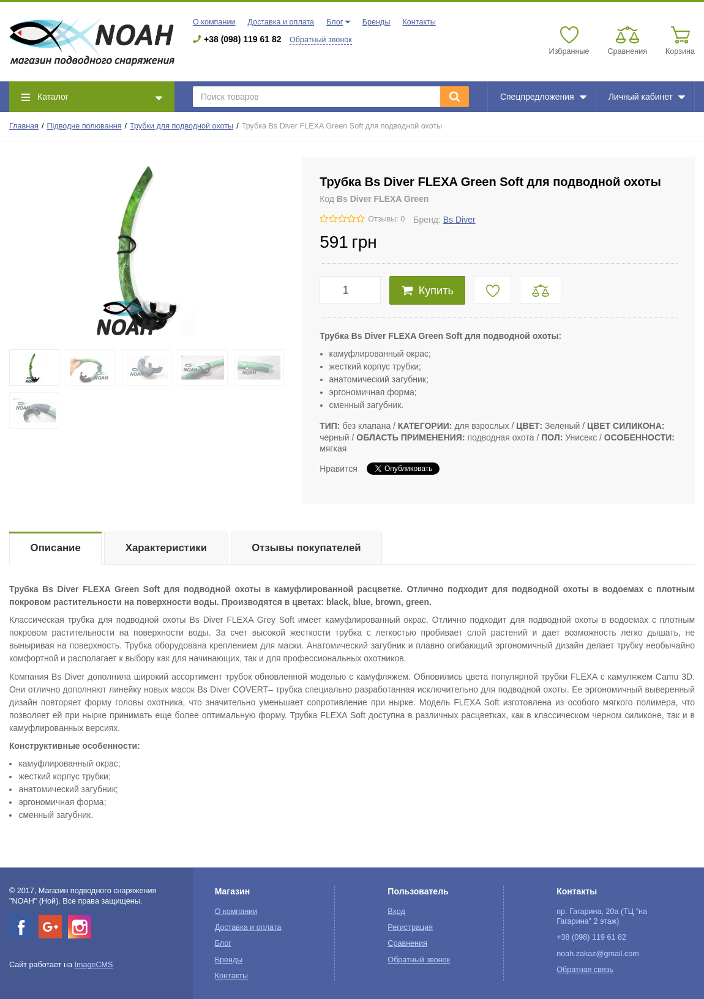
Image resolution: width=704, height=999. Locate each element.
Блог (334, 22)
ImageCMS (93, 964)
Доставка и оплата (280, 22)
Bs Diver (459, 220)
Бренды (376, 22)
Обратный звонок (321, 39)
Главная (24, 126)
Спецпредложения (543, 97)
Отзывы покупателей (306, 548)
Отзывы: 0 (386, 219)
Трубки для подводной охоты (181, 126)
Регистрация (410, 927)
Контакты (418, 22)
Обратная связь (584, 969)
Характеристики (166, 548)
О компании (214, 22)
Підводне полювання (84, 126)
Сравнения (407, 943)
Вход (396, 911)
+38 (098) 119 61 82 (243, 39)
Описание (56, 548)
